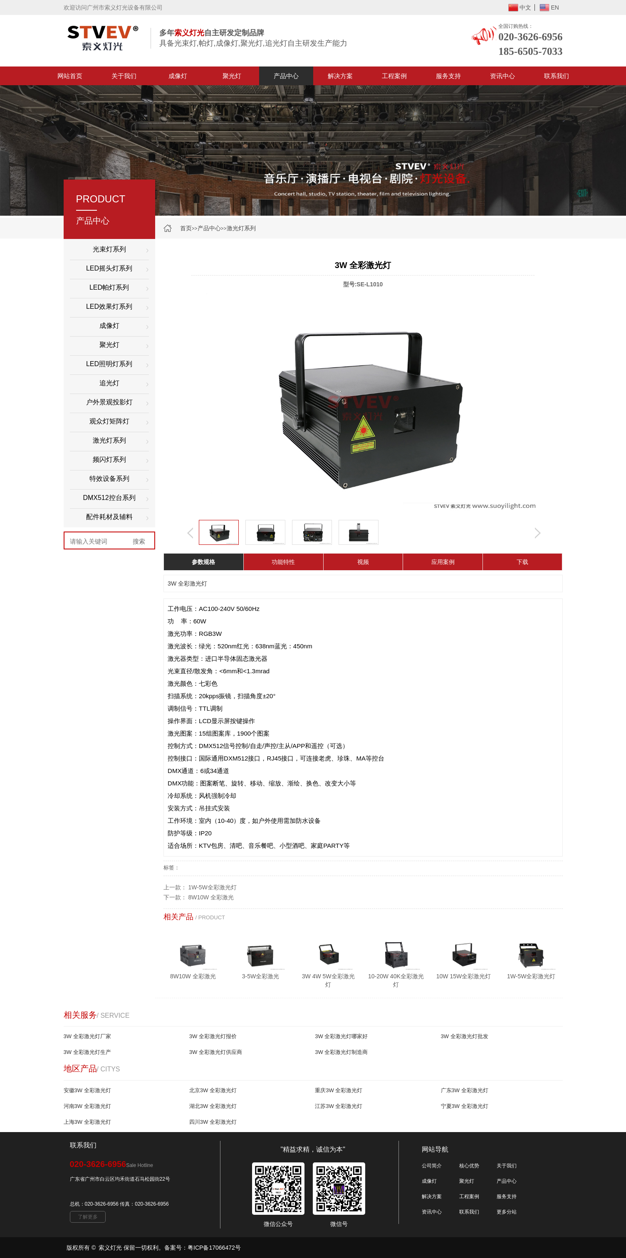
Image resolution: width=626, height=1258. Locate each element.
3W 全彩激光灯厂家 (87, 1036)
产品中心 (286, 75)
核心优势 (469, 1166)
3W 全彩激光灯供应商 (215, 1052)
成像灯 (177, 75)
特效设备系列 (109, 478)
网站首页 (69, 75)
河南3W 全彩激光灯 (87, 1106)
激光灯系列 (241, 228)
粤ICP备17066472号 (214, 1247)
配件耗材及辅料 (109, 516)
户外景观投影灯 (109, 402)
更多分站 (507, 1212)
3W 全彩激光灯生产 (87, 1052)
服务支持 (448, 75)
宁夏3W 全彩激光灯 (464, 1106)
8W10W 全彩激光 (211, 897)
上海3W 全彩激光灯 (87, 1122)
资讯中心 (502, 75)
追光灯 (109, 383)
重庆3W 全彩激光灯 (338, 1090)
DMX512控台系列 (109, 497)
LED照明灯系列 (109, 363)
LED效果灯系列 (109, 306)
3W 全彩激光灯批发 (464, 1036)
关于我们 (123, 75)
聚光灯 (232, 75)
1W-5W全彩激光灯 (212, 887)
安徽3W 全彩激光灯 (87, 1090)
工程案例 (394, 75)
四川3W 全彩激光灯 (213, 1122)
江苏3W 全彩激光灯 (338, 1106)
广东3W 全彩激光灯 (464, 1090)
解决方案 (340, 75)
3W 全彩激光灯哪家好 (341, 1036)
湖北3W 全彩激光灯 (213, 1106)
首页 (186, 228)
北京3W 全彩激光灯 (213, 1090)
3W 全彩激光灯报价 (213, 1036)
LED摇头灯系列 (109, 268)
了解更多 (88, 1217)
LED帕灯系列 (109, 287)
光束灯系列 (109, 249)
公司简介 (432, 1166)
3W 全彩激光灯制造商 (341, 1052)
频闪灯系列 (109, 459)
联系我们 (556, 75)
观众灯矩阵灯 (109, 421)
